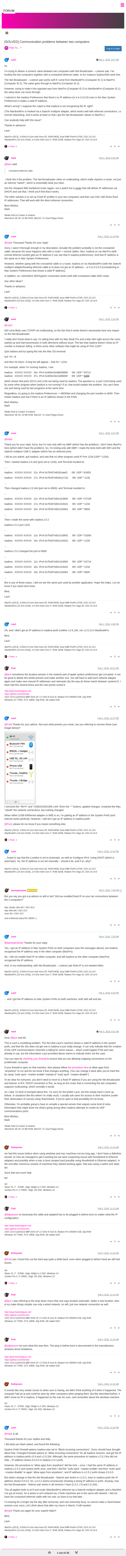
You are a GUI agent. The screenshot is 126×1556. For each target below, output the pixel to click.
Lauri (13, 56)
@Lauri (8, 321)
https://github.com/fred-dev (17, 690)
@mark (8, 239)
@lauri (8, 160)
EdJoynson (16, 1144)
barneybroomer (18, 887)
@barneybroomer (13, 939)
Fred (13, 665)
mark (13, 154)
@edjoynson (11, 1211)
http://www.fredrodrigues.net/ (18, 687)
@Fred (8, 721)
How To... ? (15, 44)
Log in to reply (113, 45)
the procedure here (78, 1064)
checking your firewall (34, 1055)
